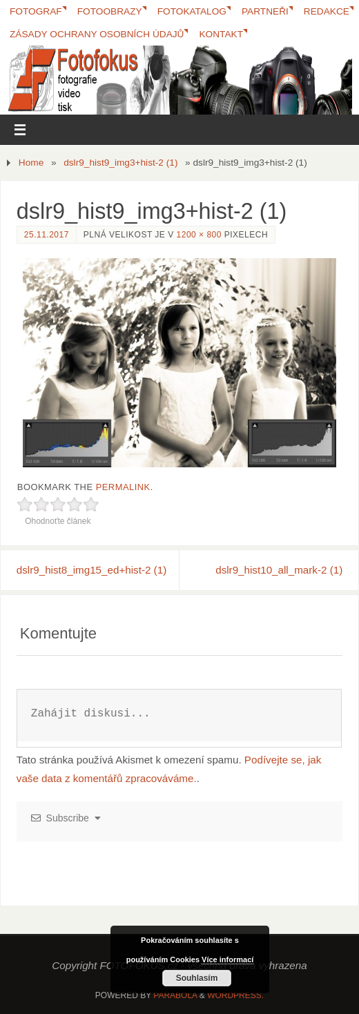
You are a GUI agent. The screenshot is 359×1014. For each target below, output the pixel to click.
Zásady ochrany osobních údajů (97, 34)
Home (31, 162)
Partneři (265, 11)
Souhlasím (197, 978)
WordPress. (235, 995)
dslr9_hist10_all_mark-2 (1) (278, 570)
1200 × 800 (199, 235)
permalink (123, 487)
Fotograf (36, 11)
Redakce (326, 11)
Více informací (227, 959)
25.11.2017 (46, 235)
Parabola (175, 995)
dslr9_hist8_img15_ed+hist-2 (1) (91, 570)
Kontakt (221, 34)
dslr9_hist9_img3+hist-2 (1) (120, 162)
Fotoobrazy (109, 11)
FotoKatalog (191, 11)
